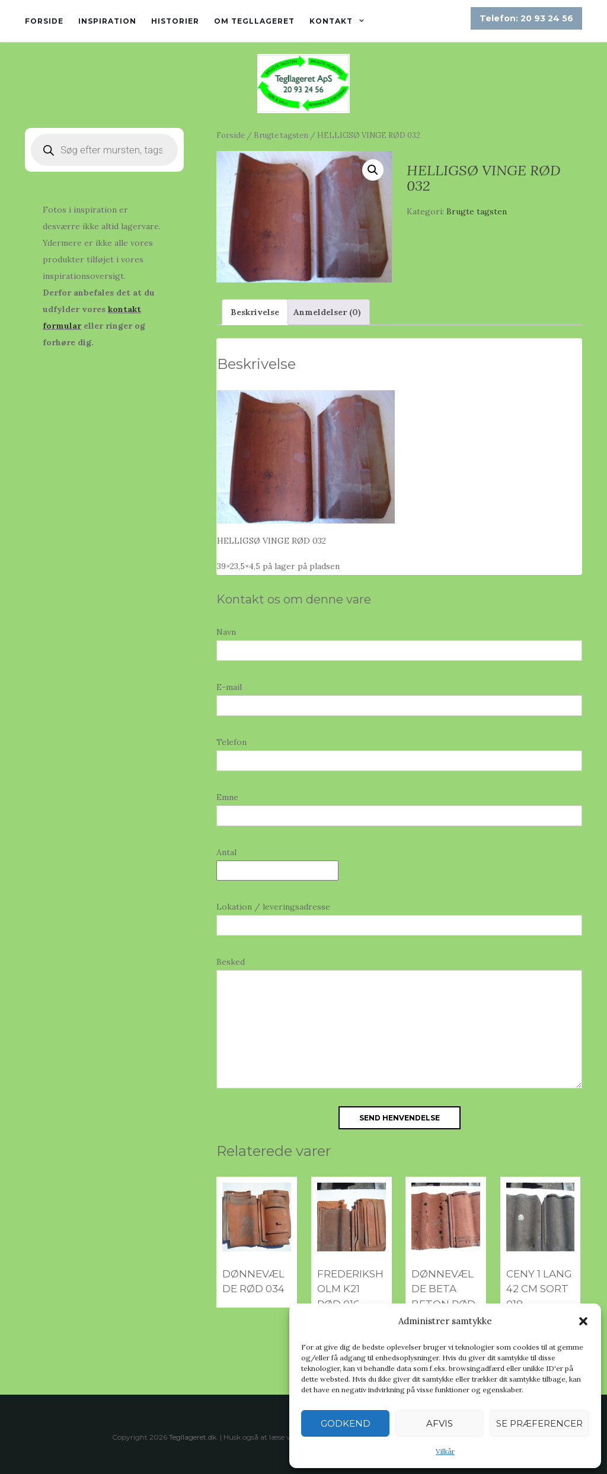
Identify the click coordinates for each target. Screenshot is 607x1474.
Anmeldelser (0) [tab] (327, 312)
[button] (583, 1321)
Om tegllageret (254, 21)
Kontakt (331, 21)
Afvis (439, 1423)
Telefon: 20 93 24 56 (526, 18)
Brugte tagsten (281, 135)
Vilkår (445, 1451)
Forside (44, 21)
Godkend (345, 1423)
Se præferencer (539, 1423)
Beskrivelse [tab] (255, 312)
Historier (175, 21)
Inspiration (107, 21)
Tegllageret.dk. (193, 1437)
